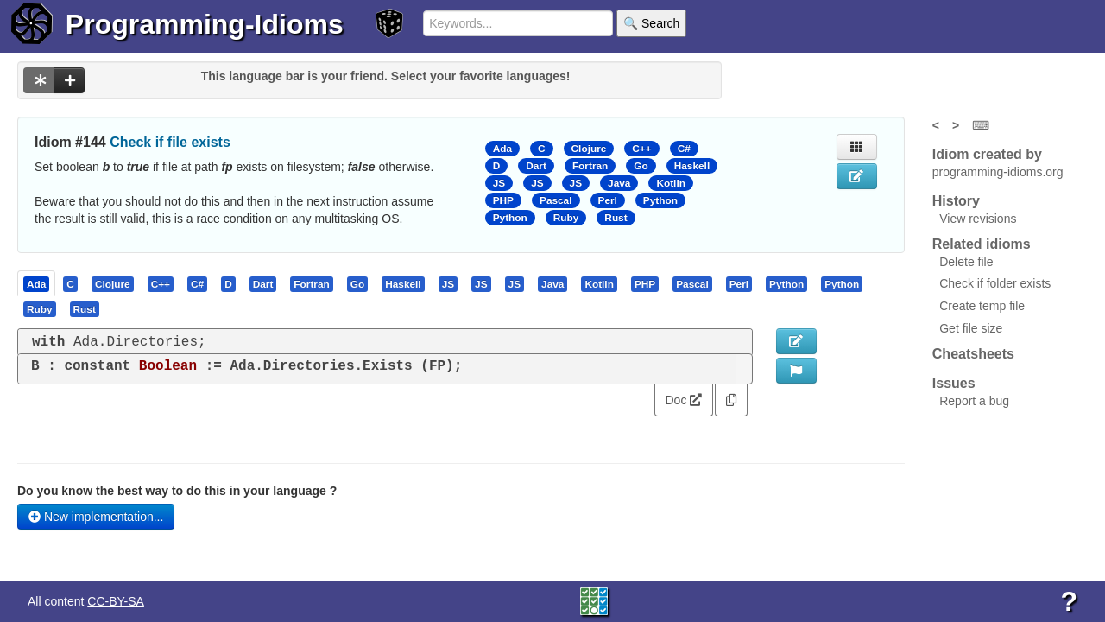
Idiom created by (987, 154)
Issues (954, 383)
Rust (615, 218)
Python (660, 200)
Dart (536, 166)
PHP (503, 200)
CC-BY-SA (115, 601)
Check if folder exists (995, 283)
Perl (607, 200)
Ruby (566, 218)
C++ (641, 149)
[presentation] (36, 283)
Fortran (590, 166)
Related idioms (981, 244)
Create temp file (982, 306)
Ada (502, 149)
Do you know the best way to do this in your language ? (177, 491)
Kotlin (670, 183)
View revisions (977, 218)
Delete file (966, 262)
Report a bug (974, 401)
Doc (684, 400)
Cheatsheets (973, 353)
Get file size (970, 328)
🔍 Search (651, 23)
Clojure (589, 149)
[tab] (37, 283)
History (956, 201)
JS (499, 183)
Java (619, 183)
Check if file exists (170, 142)
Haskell (692, 166)
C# (684, 149)
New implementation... (95, 517)
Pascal (556, 200)
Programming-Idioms (205, 24)
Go (640, 166)
